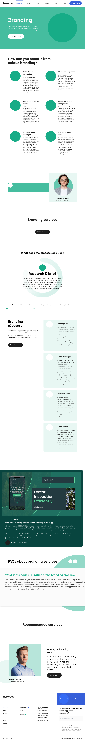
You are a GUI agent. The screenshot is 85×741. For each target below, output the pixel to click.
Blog (55, 3)
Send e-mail (54, 675)
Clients (37, 3)
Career (63, 3)
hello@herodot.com (43, 720)
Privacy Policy (7, 738)
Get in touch (75, 3)
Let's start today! (16, 36)
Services (19, 3)
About (29, 3)
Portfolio (47, 3)
